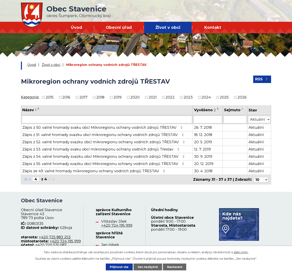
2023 (188, 97)
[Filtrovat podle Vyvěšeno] (207, 119)
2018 (100, 97)
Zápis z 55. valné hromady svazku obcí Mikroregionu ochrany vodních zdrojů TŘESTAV (104, 164)
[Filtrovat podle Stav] (259, 119)
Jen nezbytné (147, 267)
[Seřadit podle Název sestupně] (38, 110)
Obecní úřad (119, 27)
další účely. (241, 252)
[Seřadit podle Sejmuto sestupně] (243, 110)
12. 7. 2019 (202, 149)
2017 (83, 97)
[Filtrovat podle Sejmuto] (235, 119)
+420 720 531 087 (51, 245)
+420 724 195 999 (65, 241)
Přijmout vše (118, 267)
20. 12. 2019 (203, 164)
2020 (135, 97)
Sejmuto (232, 110)
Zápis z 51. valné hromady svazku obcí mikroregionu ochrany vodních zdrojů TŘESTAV (103, 135)
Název (29, 110)
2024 (206, 97)
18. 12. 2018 (203, 135)
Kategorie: (30, 97)
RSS (262, 79)
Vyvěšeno (205, 110)
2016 (66, 97)
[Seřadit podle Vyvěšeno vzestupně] (218, 108)
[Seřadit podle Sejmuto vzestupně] (243, 108)
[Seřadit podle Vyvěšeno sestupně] (218, 110)
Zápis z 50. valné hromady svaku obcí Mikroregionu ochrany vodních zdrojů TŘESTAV (103, 127)
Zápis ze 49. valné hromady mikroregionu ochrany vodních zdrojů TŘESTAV (94, 171)
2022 (170, 97)
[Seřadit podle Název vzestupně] (38, 108)
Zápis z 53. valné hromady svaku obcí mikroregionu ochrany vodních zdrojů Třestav (101, 149)
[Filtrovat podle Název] (107, 119)
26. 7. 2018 (203, 127)
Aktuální (256, 127)
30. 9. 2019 (203, 156)
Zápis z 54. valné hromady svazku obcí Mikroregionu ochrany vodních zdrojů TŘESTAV (104, 156)
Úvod (76, 27)
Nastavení (175, 267)
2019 (117, 97)
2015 (49, 97)
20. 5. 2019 (203, 142)
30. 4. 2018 (203, 171)
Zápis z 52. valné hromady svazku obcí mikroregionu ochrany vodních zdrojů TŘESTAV (104, 142)
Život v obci (167, 27)
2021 (153, 97)
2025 (224, 97)
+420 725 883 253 (55, 237)
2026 (242, 97)
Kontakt (212, 27)
